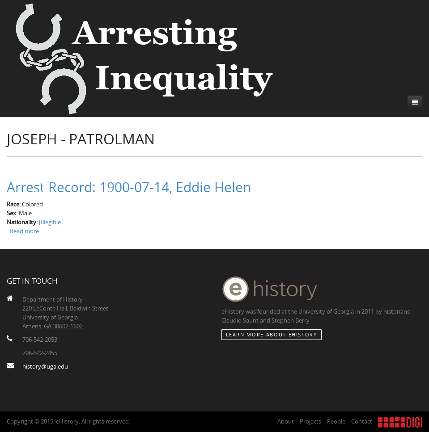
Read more (24, 231)
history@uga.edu (45, 366)
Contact (361, 421)
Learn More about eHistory (271, 334)
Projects (310, 421)
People (336, 421)
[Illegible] (51, 222)
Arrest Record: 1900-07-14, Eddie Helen (129, 187)
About (285, 421)
